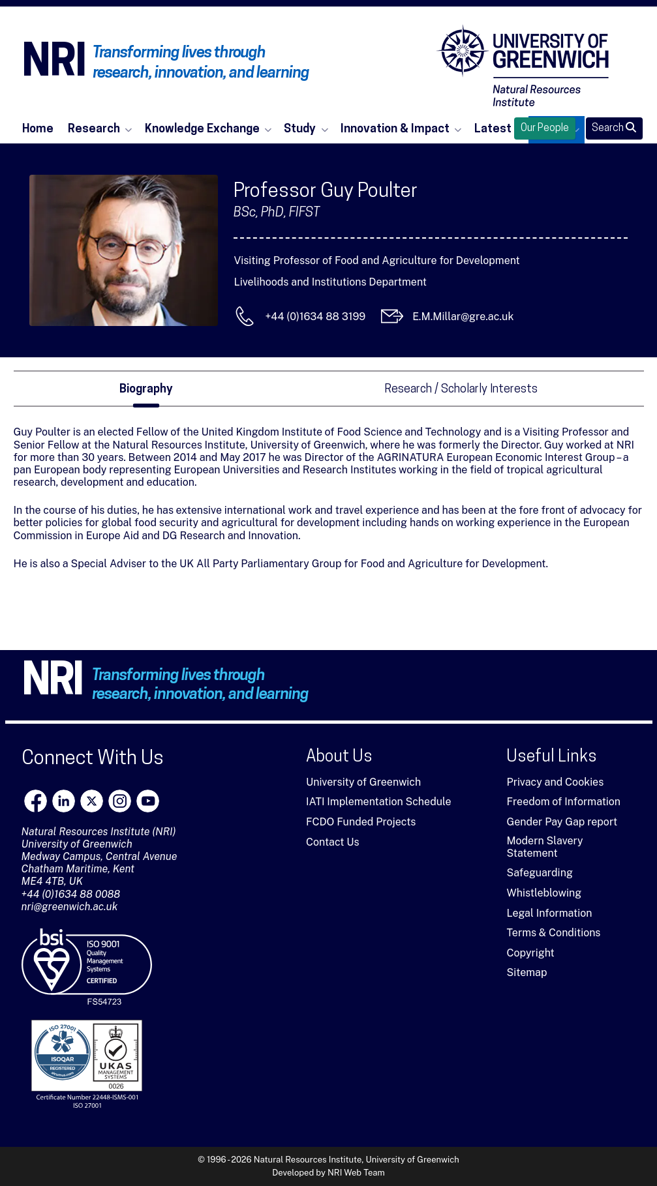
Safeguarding (539, 873)
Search (614, 128)
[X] (91, 801)
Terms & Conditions (553, 933)
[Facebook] (35, 801)
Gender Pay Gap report (561, 822)
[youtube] (147, 801)
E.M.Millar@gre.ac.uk (462, 316)
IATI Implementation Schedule (378, 801)
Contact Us (332, 842)
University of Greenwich (363, 782)
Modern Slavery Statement (544, 847)
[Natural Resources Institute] (522, 65)
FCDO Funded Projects (361, 822)
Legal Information (549, 913)
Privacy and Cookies (555, 782)
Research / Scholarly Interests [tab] (461, 389)
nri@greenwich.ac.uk (70, 906)
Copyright (530, 953)
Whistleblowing (543, 893)
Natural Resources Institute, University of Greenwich (356, 1159)
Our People (545, 128)
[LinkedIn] (63, 801)
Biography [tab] (146, 389)
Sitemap (526, 972)
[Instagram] (119, 801)
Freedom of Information (563, 801)
